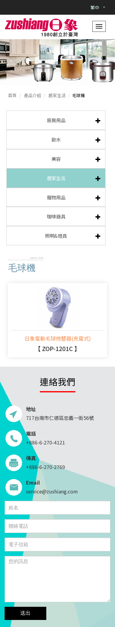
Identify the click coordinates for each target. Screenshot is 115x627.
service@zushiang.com (52, 491)
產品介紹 (32, 95)
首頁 (12, 95)
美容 (56, 158)
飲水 (56, 139)
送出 (25, 613)
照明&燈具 (56, 235)
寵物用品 (56, 197)
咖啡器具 (56, 216)
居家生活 (57, 95)
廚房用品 (56, 120)
